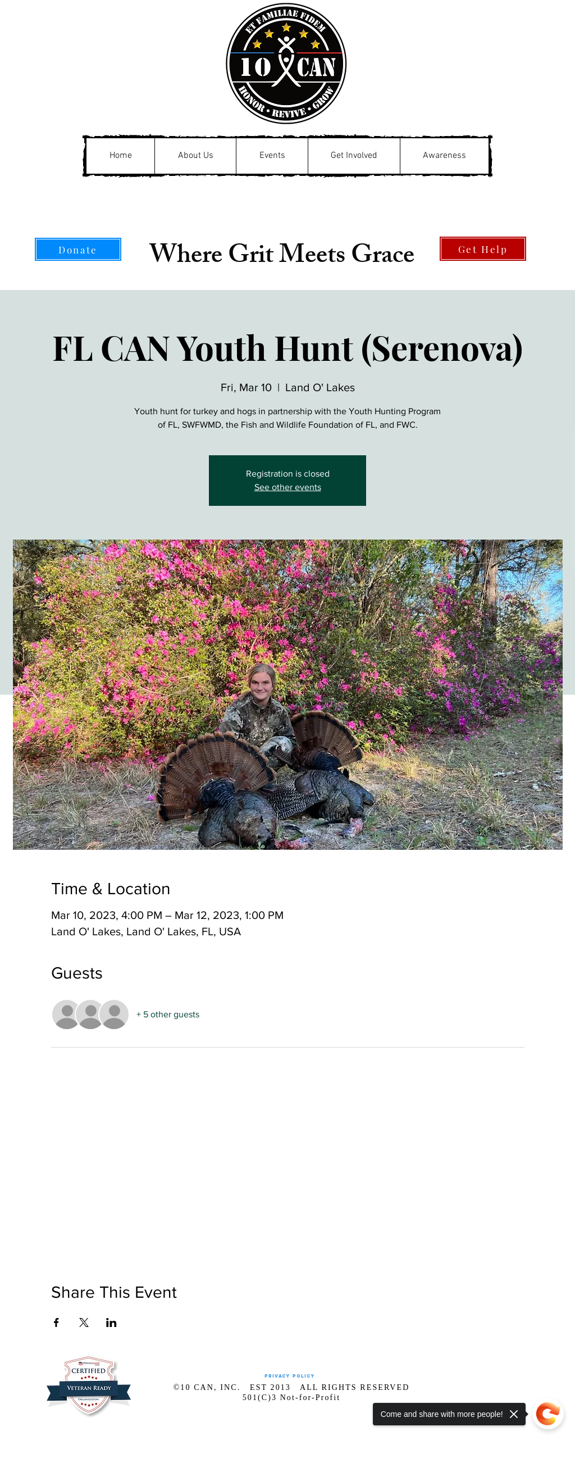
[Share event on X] (84, 1322)
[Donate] (78, 249)
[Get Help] (483, 248)
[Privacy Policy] (289, 1376)
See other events (287, 487)
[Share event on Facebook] (56, 1322)
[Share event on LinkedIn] (111, 1322)
